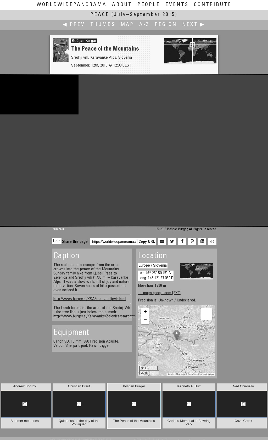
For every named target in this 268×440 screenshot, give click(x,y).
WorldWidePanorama (72, 4)
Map (127, 24)
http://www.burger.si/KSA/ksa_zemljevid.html (89, 299)
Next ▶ (193, 24)
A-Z (144, 24)
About (122, 4)
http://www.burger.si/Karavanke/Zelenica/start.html (94, 316)
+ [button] (145, 312)
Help (56, 241)
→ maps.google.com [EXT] (159, 293)
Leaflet (171, 374)
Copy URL (146, 242)
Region (166, 24)
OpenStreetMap (195, 374)
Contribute (213, 4)
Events (177, 4)
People (148, 4)
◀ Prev (74, 24)
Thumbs (102, 24)
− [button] (145, 320)
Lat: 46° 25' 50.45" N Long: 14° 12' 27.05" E (155, 275)
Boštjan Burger (84, 41)
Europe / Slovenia (152, 265)
